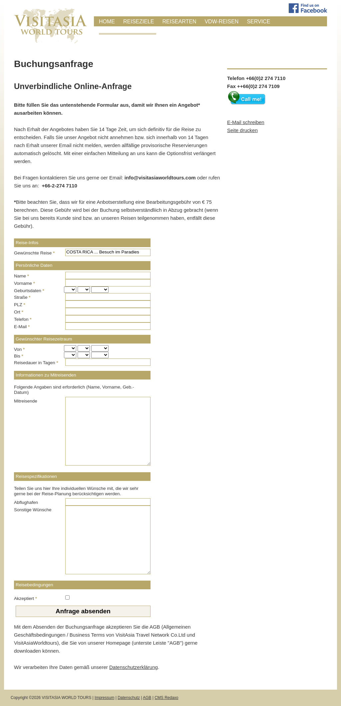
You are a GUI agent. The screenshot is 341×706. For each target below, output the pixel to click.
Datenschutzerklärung (133, 667)
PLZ (19, 304)
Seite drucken (242, 130)
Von (19, 349)
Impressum (104, 697)
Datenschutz (129, 697)
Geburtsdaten (29, 290)
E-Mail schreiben (245, 122)
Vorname (24, 283)
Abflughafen (26, 502)
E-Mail (22, 326)
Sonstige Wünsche (33, 509)
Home (107, 21)
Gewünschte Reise (34, 252)
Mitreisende (25, 401)
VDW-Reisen (221, 21)
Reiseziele (138, 21)
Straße (22, 297)
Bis (18, 356)
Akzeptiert (25, 598)
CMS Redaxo (166, 697)
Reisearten (179, 21)
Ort (18, 311)
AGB (147, 697)
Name (21, 275)
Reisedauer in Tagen (36, 362)
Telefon (23, 319)
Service (258, 21)
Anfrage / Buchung (127, 30)
